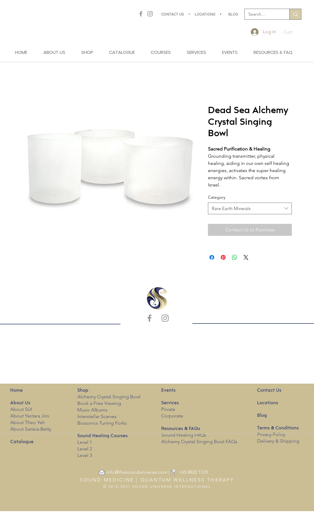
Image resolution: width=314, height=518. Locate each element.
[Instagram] (150, 13)
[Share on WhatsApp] (234, 257)
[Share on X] (246, 257)
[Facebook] (140, 13)
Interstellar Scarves (97, 416)
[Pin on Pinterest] (223, 257)
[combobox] (250, 208)
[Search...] (262, 14)
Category (216, 197)
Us (20, 403)
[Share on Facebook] (211, 257)
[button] (293, 32)
